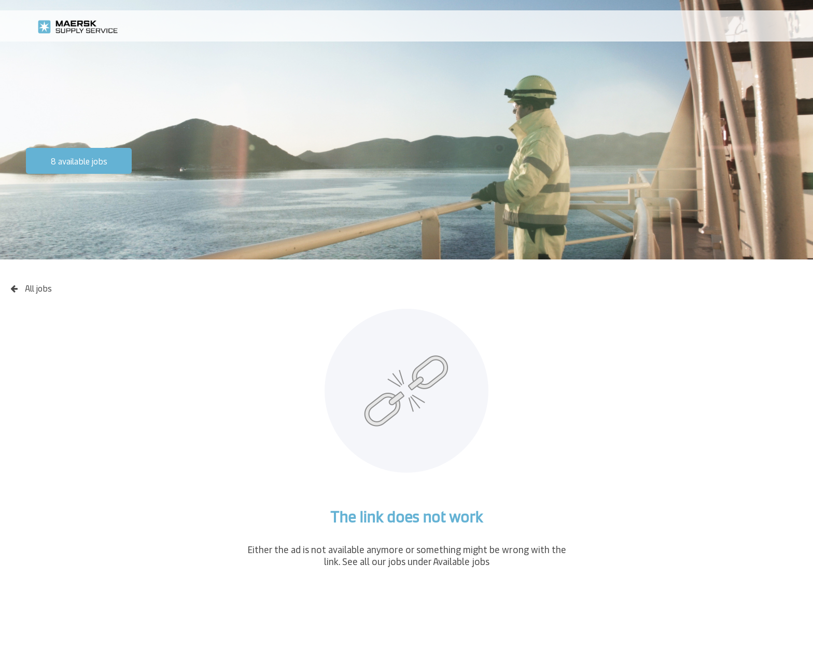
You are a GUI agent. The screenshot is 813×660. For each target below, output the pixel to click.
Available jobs (461, 561)
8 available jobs (79, 161)
